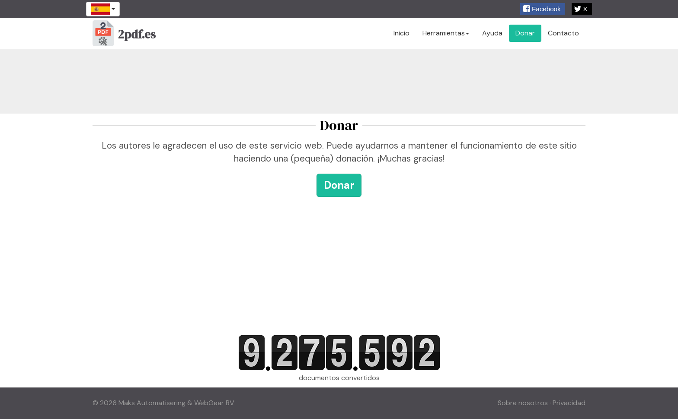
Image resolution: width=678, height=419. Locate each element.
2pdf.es (124, 35)
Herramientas (445, 33)
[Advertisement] (339, 81)
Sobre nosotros (523, 402)
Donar (525, 33)
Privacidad (569, 402)
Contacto (563, 33)
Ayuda (492, 33)
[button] (542, 9)
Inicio (401, 33)
